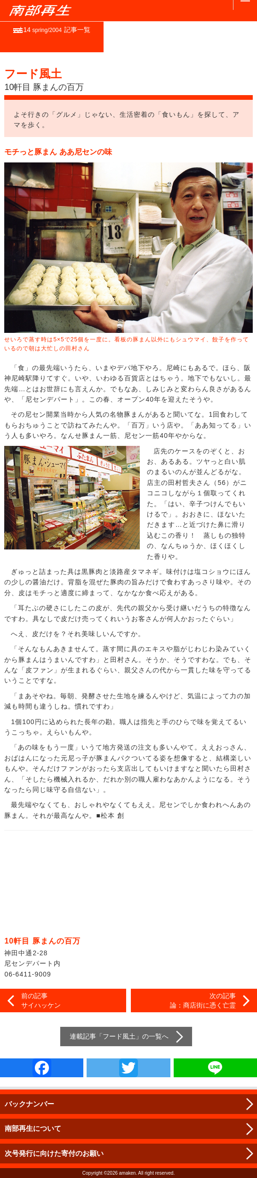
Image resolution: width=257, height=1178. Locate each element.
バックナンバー (29, 1104)
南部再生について (33, 1128)
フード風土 (119, 1036)
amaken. (128, 1173)
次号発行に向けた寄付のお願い (54, 1153)
